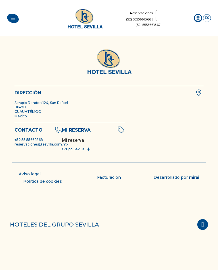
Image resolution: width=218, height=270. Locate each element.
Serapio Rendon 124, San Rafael (41, 103)
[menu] (13, 18)
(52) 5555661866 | (139, 19)
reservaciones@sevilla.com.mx (41, 144)
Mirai (194, 177)
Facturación (109, 177)
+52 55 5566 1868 (28, 140)
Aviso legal (30, 173)
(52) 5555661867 (148, 24)
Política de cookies (42, 181)
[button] (76, 149)
